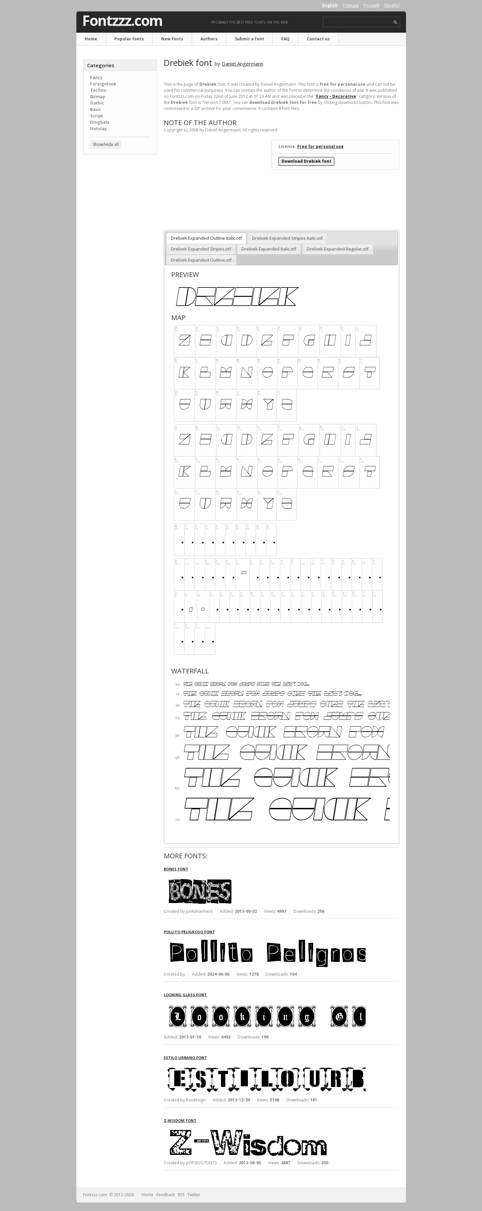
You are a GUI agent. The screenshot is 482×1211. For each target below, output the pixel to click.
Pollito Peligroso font (189, 931)
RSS (181, 1195)
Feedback (165, 1195)
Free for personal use (320, 146)
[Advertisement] (120, 267)
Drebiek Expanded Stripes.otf (201, 249)
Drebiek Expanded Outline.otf (201, 260)
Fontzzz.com (122, 20)
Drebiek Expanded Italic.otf (269, 249)
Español (392, 5)
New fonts (172, 39)
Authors (209, 39)
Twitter (193, 1195)
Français (351, 5)
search (395, 22)
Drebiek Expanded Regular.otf (338, 249)
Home (91, 39)
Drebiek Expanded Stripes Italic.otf (287, 238)
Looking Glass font (185, 994)
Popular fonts (129, 39)
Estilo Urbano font (185, 1057)
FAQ (285, 39)
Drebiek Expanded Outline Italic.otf (206, 238)
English (330, 5)
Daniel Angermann (242, 63)
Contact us (318, 39)
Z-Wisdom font (180, 1120)
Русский (371, 5)
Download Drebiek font (306, 161)
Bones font (176, 868)
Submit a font (249, 39)
